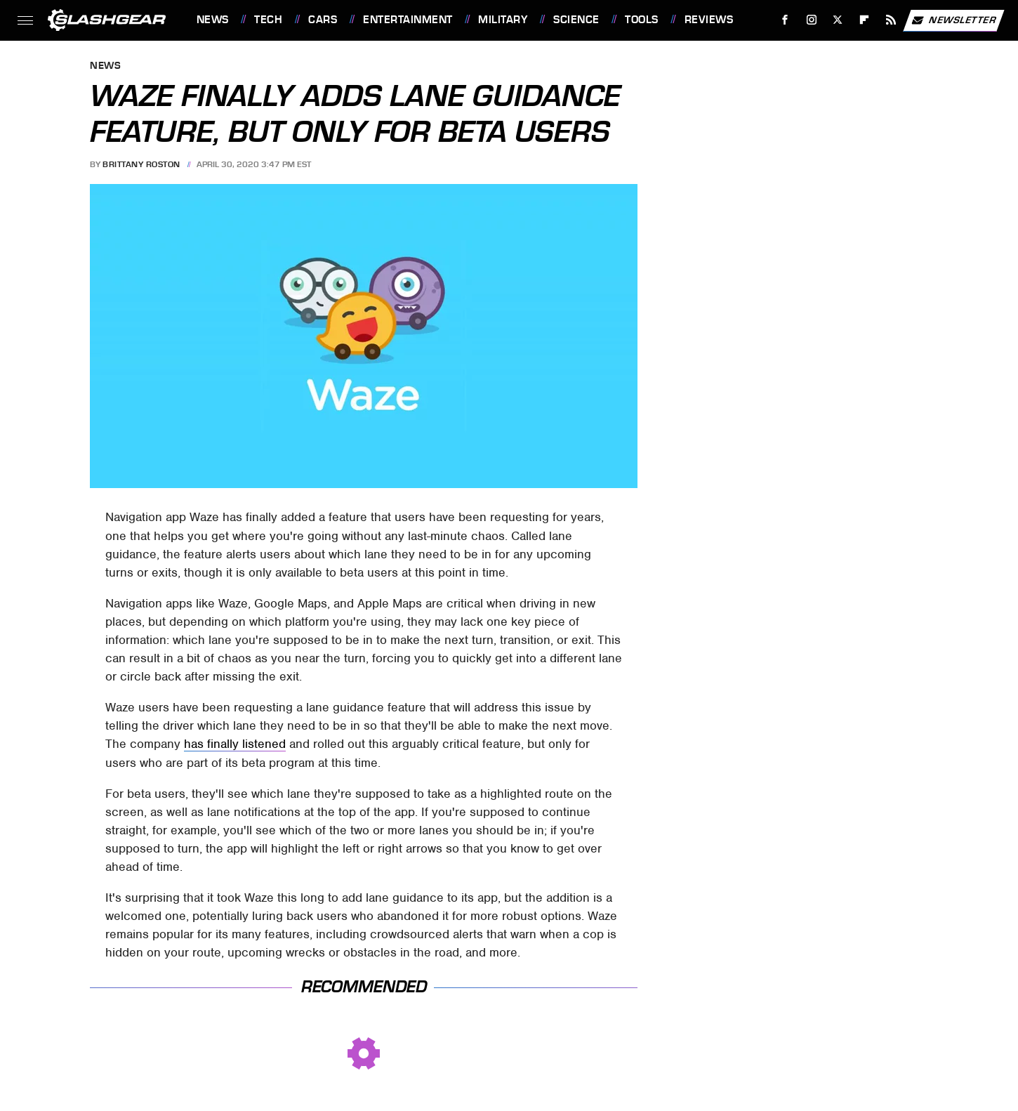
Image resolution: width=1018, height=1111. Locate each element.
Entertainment (408, 19)
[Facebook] (784, 20)
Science (576, 19)
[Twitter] (838, 20)
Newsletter (953, 20)
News (213, 19)
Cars (322, 19)
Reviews (709, 19)
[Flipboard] (864, 20)
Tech (268, 19)
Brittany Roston (141, 164)
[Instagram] (811, 20)
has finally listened (235, 743)
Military (502, 19)
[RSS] (890, 20)
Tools (642, 19)
